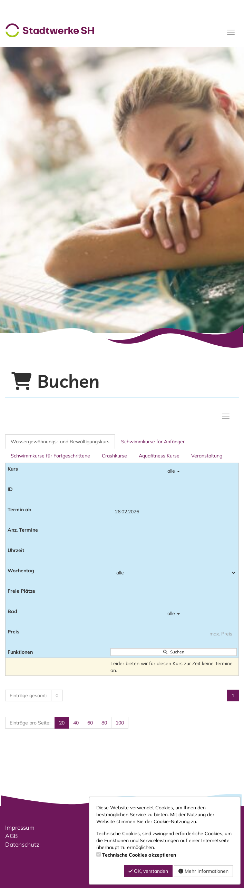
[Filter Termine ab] (173, 511)
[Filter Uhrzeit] (173, 552)
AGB (11, 835)
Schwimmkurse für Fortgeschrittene (50, 456)
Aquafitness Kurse (159, 456)
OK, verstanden (148, 871)
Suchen (173, 651)
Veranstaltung (206, 456)
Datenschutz (22, 844)
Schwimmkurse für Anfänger (153, 441)
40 (76, 723)
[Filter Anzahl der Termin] (173, 532)
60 (90, 723)
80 (104, 723)
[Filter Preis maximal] (173, 634)
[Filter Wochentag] (173, 573)
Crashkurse (114, 456)
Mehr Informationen (203, 871)
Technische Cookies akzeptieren (139, 855)
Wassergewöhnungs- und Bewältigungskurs (60, 441)
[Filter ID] (173, 491)
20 (62, 723)
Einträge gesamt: (28, 695)
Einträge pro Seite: (30, 723)
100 (120, 723)
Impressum (20, 827)
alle (173, 471)
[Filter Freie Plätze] (173, 593)
